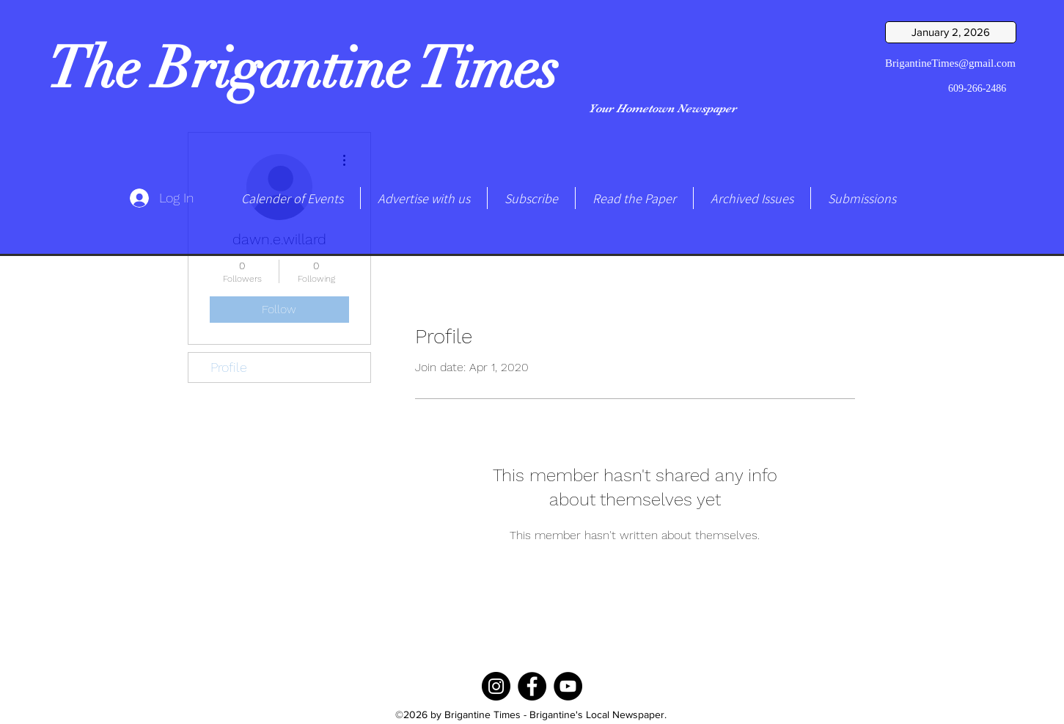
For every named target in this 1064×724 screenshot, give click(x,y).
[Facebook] (532, 686)
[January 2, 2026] (950, 32)
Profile (228, 367)
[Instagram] (496, 686)
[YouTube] (568, 686)
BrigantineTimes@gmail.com (950, 63)
